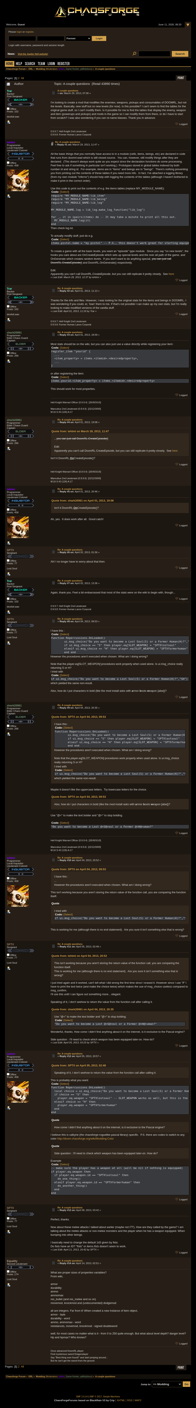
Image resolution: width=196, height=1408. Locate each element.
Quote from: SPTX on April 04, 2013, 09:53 (79, 716)
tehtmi (62, 69)
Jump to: (146, 1384)
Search (30, 64)
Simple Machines (111, 1396)
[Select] (64, 191)
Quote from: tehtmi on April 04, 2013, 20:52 (79, 955)
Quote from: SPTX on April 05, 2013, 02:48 (79, 1065)
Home (9, 64)
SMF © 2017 (95, 1396)
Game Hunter (72, 69)
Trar (9, 91)
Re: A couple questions (67, 142)
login (19, 31)
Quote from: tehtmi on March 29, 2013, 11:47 (80, 431)
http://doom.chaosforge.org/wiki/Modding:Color (85, 1138)
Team (41, 64)
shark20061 (14, 332)
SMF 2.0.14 (82, 1396)
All (22, 78)
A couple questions (67, 90)
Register (63, 64)
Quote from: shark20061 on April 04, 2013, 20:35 (83, 1009)
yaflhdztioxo (85, 69)
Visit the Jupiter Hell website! (33, 54)
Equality (12, 1261)
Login (51, 64)
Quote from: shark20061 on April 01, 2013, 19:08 (83, 500)
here (171, 274)
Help (19, 64)
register (29, 31)
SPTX (10, 550)
